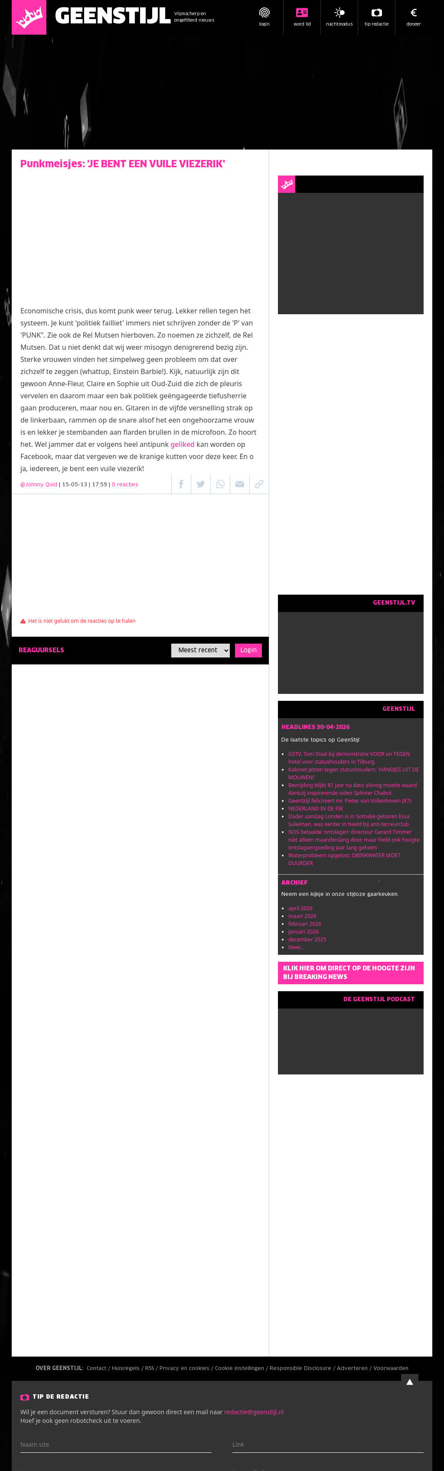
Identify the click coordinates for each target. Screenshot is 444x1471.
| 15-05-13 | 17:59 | (98, 485)
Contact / (99, 1368)
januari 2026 (303, 931)
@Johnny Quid (38, 485)
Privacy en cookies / (187, 1368)
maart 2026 (302, 916)
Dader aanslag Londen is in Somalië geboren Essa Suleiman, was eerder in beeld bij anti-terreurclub (349, 820)
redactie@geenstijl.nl (254, 1412)
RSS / (152, 1368)
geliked (182, 444)
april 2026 (300, 908)
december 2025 (307, 939)
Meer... (296, 947)
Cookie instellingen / (242, 1368)
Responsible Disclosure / (303, 1368)
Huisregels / (128, 1368)
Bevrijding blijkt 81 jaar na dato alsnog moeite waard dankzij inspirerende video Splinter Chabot (352, 789)
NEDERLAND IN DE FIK (315, 808)
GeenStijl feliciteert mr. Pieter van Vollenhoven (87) (349, 800)
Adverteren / (355, 1368)
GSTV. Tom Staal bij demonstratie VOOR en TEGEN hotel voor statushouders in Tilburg (349, 757)
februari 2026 (304, 924)
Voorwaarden (390, 1368)
